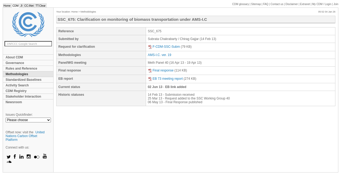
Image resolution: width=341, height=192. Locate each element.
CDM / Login (322, 4)
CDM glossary (240, 4)
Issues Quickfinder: (19, 115)
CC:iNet (29, 5)
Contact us (277, 4)
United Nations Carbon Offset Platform (25, 136)
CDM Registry (16, 91)
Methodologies (17, 74)
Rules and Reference (21, 68)
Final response (161, 70)
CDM (16, 5)
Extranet (305, 4)
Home (7, 5)
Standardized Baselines (24, 80)
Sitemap (256, 4)
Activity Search (17, 85)
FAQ (265, 4)
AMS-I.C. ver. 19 (159, 55)
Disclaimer (292, 4)
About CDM (14, 57)
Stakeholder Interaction (23, 96)
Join (336, 4)
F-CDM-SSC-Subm (164, 47)
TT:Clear (40, 5)
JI (21, 5)
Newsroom (14, 102)
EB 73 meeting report (165, 79)
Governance (15, 63)
